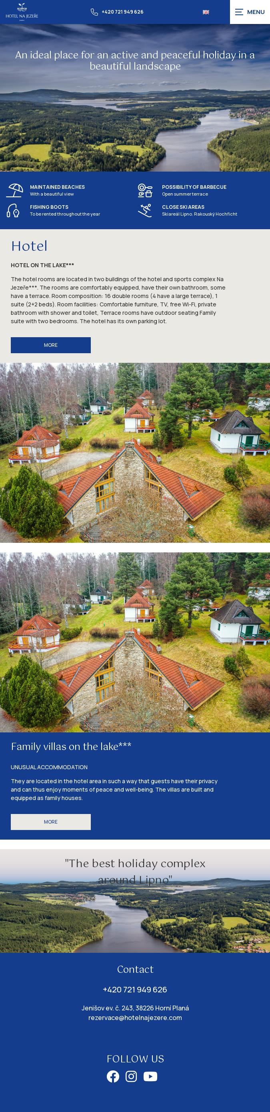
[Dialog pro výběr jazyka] (206, 12)
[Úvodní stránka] (22, 12)
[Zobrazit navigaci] (250, 12)
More (51, 345)
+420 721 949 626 (117, 12)
